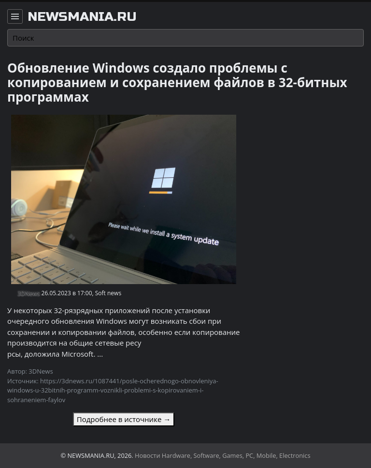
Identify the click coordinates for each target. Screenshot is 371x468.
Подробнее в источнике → (124, 419)
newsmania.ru (82, 17)
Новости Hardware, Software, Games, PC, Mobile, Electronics (223, 455)
